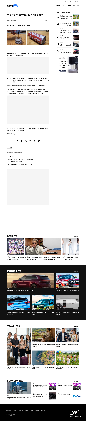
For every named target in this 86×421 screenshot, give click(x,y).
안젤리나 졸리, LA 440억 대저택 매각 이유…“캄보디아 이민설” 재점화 (21, 158)
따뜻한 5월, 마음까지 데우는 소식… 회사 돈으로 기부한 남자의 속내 (20, 164)
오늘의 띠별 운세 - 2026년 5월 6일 (14, 163)
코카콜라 (10, 147)
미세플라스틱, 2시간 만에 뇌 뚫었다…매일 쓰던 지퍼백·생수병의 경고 (21, 159)
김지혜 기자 (47, 20)
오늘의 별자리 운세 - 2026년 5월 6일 (15, 161)
